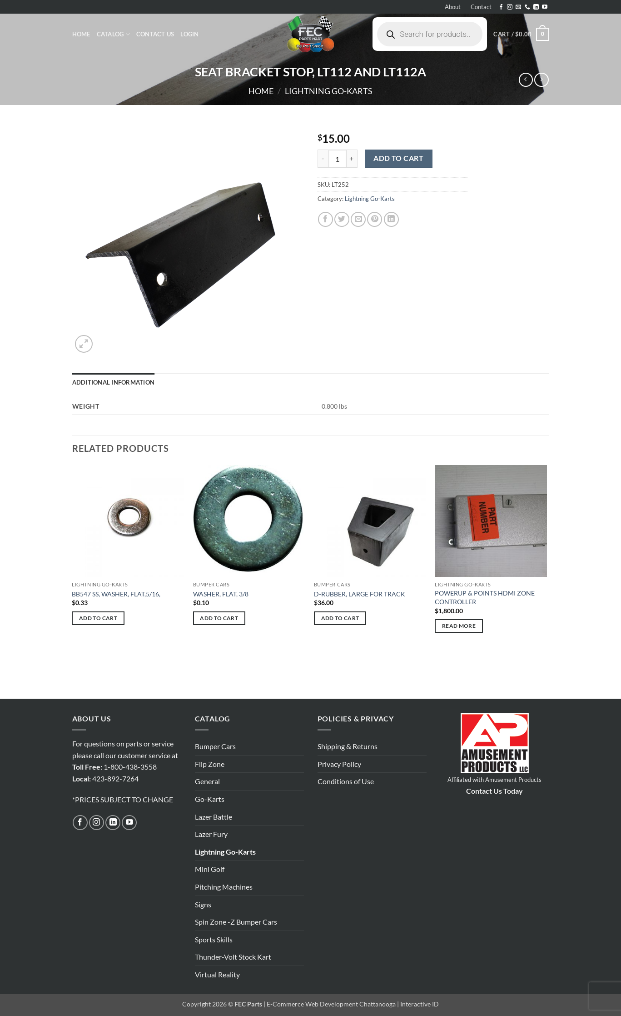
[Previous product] (541, 80)
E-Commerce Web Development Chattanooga (331, 1004)
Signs (203, 904)
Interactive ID (419, 1004)
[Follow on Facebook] (501, 7)
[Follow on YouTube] (544, 7)
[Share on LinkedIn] (391, 219)
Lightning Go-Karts (329, 91)
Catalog (113, 34)
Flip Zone (209, 764)
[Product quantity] (337, 159)
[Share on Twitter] (341, 219)
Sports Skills (214, 939)
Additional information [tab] (113, 382)
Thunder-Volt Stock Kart (233, 956)
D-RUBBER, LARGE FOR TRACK (359, 594)
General (207, 781)
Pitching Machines (224, 886)
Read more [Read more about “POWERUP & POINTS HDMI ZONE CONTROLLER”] (459, 626)
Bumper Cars (215, 746)
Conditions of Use (346, 781)
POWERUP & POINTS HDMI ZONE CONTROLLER (485, 597)
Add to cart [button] (98, 618)
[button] (189, 34)
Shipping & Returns (348, 746)
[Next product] (526, 80)
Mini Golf (209, 869)
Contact (481, 6)
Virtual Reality (217, 974)
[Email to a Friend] (358, 219)
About (453, 6)
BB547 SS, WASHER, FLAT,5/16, (116, 594)
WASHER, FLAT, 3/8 (220, 594)
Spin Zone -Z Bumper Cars (236, 921)
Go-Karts (209, 799)
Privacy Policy (339, 764)
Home (81, 34)
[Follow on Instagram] (509, 7)
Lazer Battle (213, 816)
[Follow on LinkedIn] (536, 7)
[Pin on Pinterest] (374, 219)
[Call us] (527, 7)
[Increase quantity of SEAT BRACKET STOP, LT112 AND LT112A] (352, 159)
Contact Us (155, 34)
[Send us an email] (518, 7)
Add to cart (398, 158)
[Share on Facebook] (325, 219)
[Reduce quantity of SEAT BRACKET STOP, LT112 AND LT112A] (323, 159)
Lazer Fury (211, 834)
